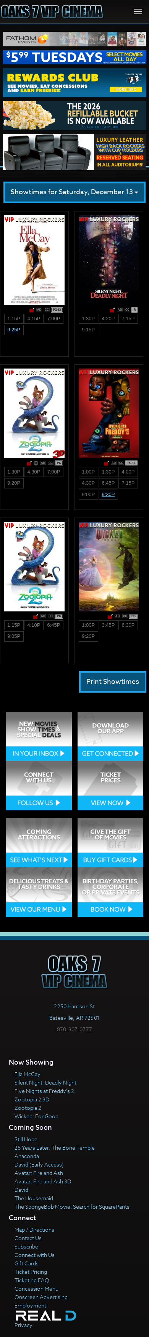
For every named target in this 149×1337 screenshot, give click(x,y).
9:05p (13, 636)
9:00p (88, 494)
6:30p (128, 625)
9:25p (13, 330)
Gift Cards (27, 1263)
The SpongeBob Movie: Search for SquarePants (72, 1206)
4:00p (128, 472)
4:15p (33, 318)
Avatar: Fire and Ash (39, 1172)
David (21, 1189)
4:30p (33, 472)
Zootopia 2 (28, 1107)
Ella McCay (27, 1074)
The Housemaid (34, 1198)
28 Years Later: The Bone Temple (55, 1147)
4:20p (108, 318)
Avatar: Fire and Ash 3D (43, 1181)
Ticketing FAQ (32, 1280)
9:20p (13, 483)
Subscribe (26, 1246)
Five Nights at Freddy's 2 (44, 1091)
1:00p (88, 472)
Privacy (23, 1325)
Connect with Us (35, 1254)
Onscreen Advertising (41, 1297)
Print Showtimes (112, 682)
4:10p (33, 625)
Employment (30, 1305)
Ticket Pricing (31, 1271)
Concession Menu (36, 1288)
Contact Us (28, 1238)
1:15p (13, 318)
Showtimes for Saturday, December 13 (74, 192)
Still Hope (26, 1139)
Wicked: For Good (36, 1116)
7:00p (53, 318)
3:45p (108, 625)
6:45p (108, 483)
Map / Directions (34, 1229)
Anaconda (27, 1156)
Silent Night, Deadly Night (45, 1082)
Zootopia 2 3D (32, 1099)
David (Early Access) (39, 1164)
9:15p (88, 330)
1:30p (88, 318)
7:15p (128, 318)
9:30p (108, 494)
